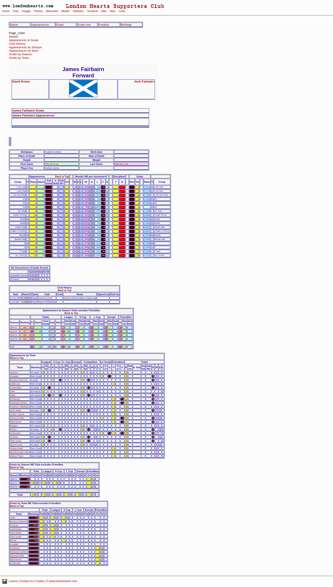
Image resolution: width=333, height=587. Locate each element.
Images (26, 11)
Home (6, 11)
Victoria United (16, 448)
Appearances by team (23, 50)
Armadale (14, 376)
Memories (52, 11)
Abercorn (14, 372)
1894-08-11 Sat (121, 164)
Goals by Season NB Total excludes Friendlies (36, 464)
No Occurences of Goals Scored (29, 267)
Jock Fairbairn (144, 81)
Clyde (12, 395)
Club (16, 11)
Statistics (78, 11)
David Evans (21, 81)
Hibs (103, 11)
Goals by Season (20, 54)
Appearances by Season (25, 47)
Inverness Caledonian (19, 407)
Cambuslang (15, 388)
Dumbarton (15, 399)
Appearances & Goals (23, 40)
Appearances (40, 24)
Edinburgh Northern (18, 403)
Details (13, 36)
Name (14, 24)
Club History (17, 43)
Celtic (12, 391)
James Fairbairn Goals (28, 110)
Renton (13, 429)
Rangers (14, 426)
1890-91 (13, 327)
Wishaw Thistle (16, 456)
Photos (38, 11)
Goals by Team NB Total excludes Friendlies (35, 503)
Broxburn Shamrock (19, 380)
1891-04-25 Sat (51, 164)
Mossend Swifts (17, 418)
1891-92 (13, 331)
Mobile (65, 11)
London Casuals (17, 414)
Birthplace (27, 152)
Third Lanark (15, 441)
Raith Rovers (15, 422)
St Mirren (14, 437)
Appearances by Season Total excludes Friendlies (71, 310)
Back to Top (62, 176)
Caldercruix (15, 384)
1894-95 (13, 339)
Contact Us (26, 581)
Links (122, 11)
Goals (60, 24)
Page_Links (17, 33)
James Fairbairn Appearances (33, 115)
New (112, 11)
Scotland (92, 11)
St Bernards (15, 433)
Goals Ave (84, 24)
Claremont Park (45, 298)
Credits (39, 581)
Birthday (126, 24)
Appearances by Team (23, 355)
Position (103, 24)
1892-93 (13, 335)
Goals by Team (19, 57)
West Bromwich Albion (20, 452)
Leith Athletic (15, 410)
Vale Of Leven (16, 445)
